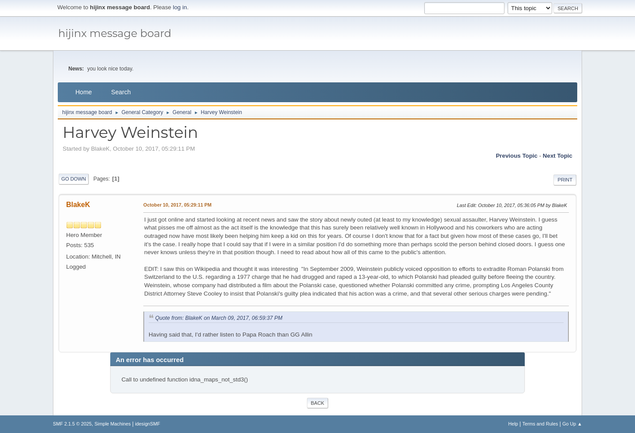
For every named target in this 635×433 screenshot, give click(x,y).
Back (317, 403)
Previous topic (517, 155)
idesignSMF (147, 423)
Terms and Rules (540, 423)
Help (513, 423)
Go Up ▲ (572, 423)
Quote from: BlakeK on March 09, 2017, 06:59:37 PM (218, 318)
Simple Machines (112, 423)
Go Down (73, 178)
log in (180, 7)
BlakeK (78, 204)
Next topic (557, 155)
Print (564, 179)
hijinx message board (115, 33)
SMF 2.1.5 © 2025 (72, 423)
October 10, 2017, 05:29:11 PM (177, 204)
